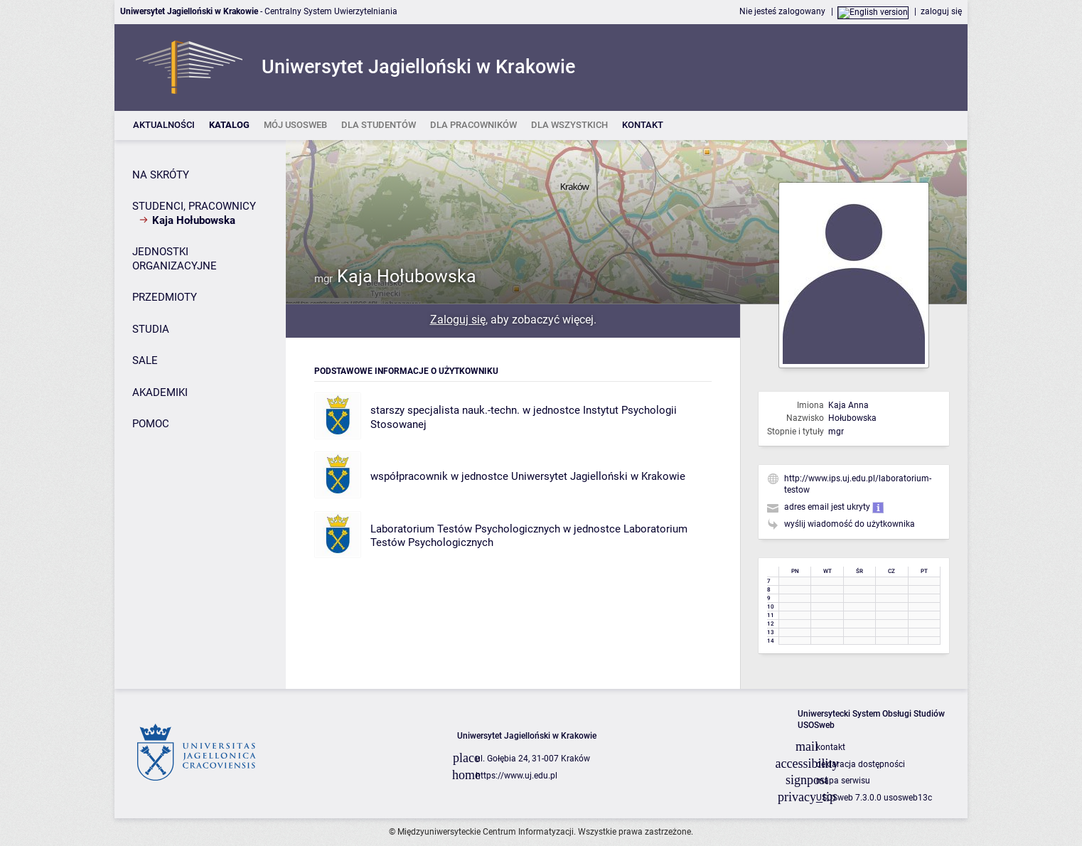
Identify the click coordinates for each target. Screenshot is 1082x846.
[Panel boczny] (200, 414)
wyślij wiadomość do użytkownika (849, 524)
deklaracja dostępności (860, 764)
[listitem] (164, 125)
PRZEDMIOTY (164, 297)
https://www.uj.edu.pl (516, 776)
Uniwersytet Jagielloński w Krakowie (598, 476)
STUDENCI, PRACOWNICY (194, 206)
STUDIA (150, 329)
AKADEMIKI (160, 392)
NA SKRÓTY (160, 174)
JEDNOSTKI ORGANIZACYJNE (174, 258)
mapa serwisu (843, 781)
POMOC (150, 423)
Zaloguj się (458, 319)
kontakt (830, 747)
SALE (145, 360)
